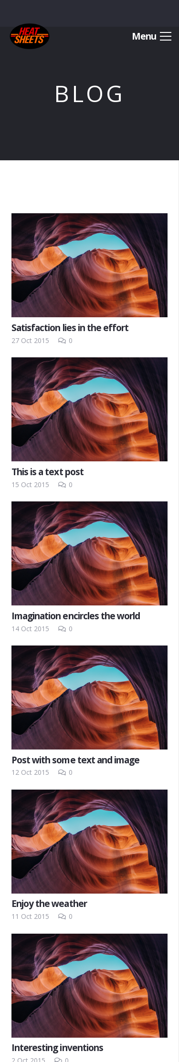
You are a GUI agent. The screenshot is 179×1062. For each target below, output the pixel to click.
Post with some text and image (75, 759)
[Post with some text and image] (89, 698)
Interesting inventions (57, 1047)
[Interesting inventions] (89, 986)
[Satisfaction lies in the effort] (89, 265)
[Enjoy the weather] (89, 842)
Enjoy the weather (49, 903)
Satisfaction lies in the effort (69, 327)
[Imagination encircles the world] (89, 553)
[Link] (30, 36)
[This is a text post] (89, 409)
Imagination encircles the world (75, 615)
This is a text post (47, 471)
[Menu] (152, 36)
